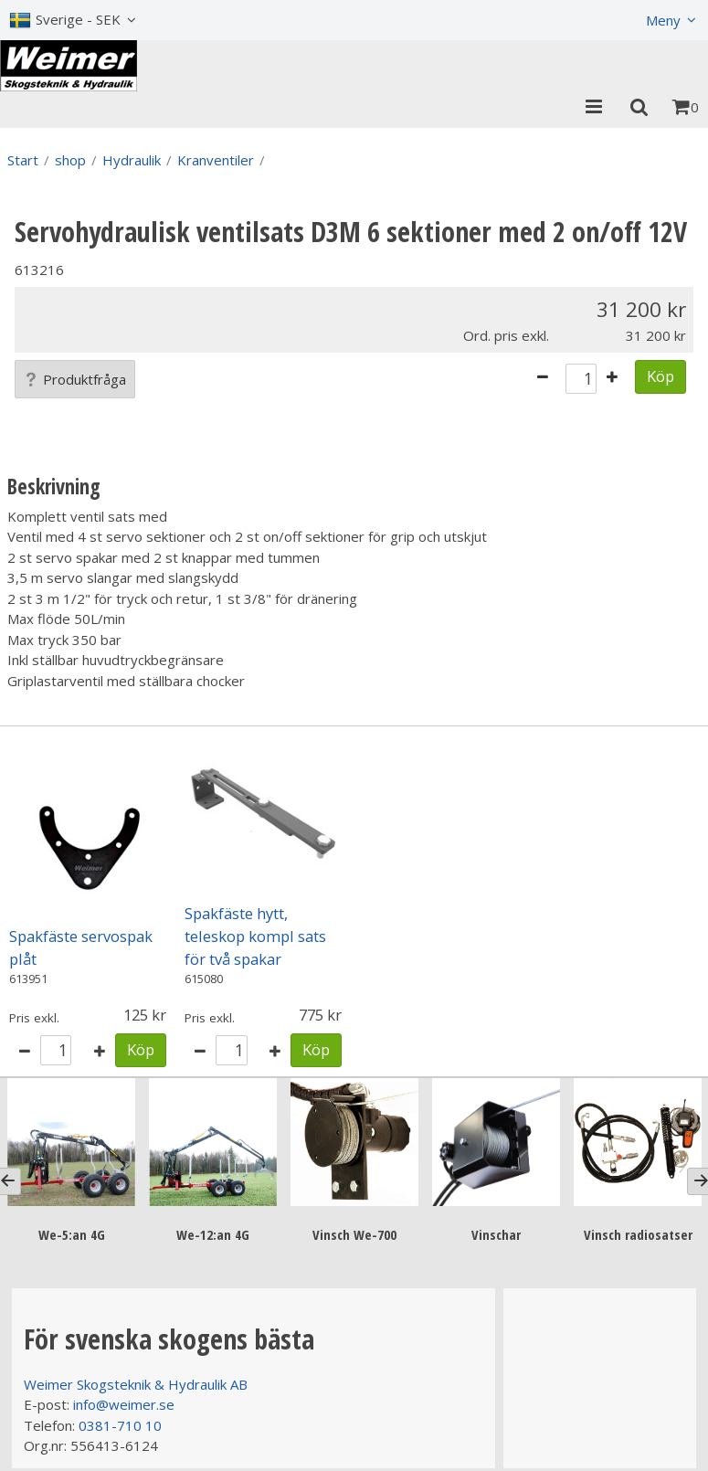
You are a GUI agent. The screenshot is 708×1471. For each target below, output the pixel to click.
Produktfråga (75, 379)
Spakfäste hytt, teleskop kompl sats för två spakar (255, 936)
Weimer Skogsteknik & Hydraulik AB (136, 1384)
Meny (663, 20)
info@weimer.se (123, 1404)
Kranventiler (215, 160)
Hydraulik (131, 160)
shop (70, 160)
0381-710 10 (120, 1425)
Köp (660, 375)
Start (22, 160)
